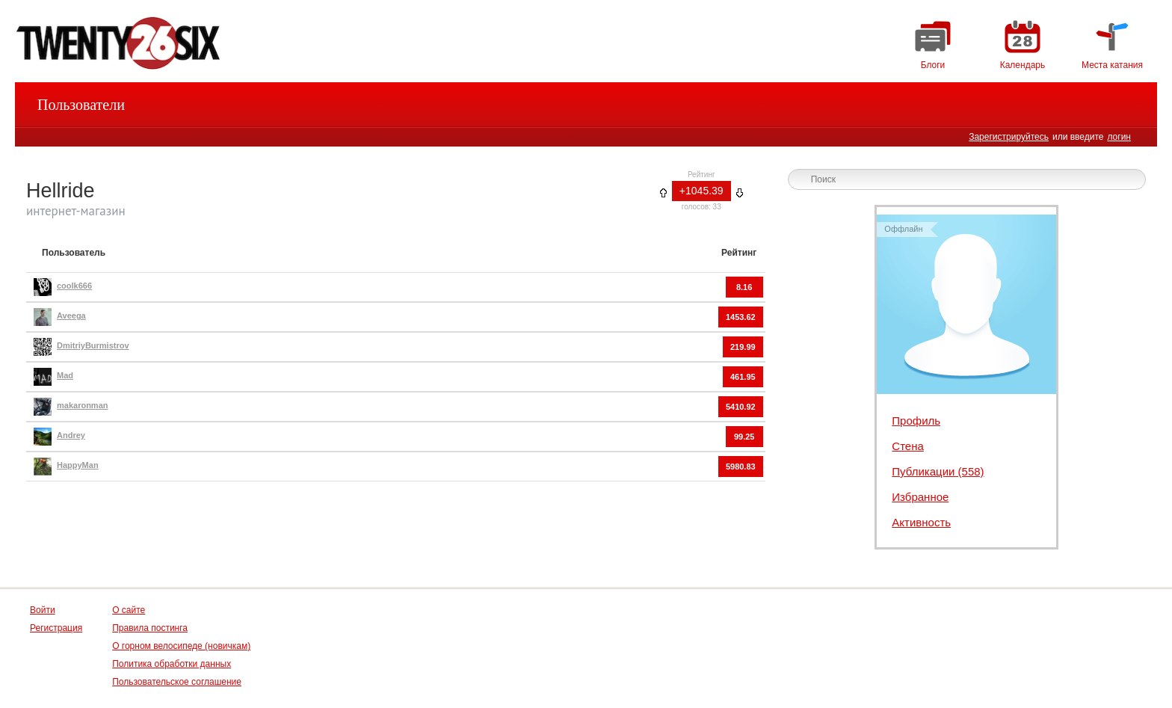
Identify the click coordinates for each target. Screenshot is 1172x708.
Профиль (916, 420)
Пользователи (81, 104)
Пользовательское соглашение (176, 682)
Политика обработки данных (171, 664)
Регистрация (56, 628)
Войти (42, 610)
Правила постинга (150, 628)
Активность (921, 522)
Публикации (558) (938, 471)
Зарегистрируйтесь (1009, 137)
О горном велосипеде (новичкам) (181, 646)
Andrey (71, 435)
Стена (908, 446)
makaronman (82, 405)
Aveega (71, 315)
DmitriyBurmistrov (93, 345)
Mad (65, 375)
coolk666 (74, 285)
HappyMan (78, 465)
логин (1119, 137)
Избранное (920, 496)
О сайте (128, 610)
